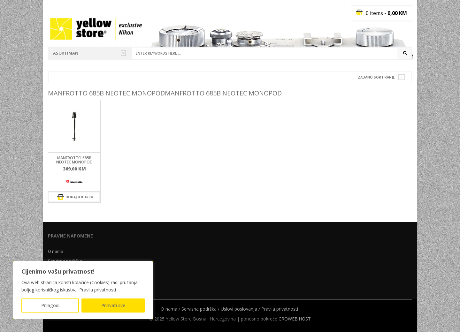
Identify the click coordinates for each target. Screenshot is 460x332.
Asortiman (89, 53)
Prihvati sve (113, 305)
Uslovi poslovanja (239, 309)
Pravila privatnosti (97, 290)
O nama (55, 251)
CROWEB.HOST (295, 319)
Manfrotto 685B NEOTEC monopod (74, 160)
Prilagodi (50, 305)
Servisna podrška (199, 309)
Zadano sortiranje (376, 77)
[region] (83, 290)
